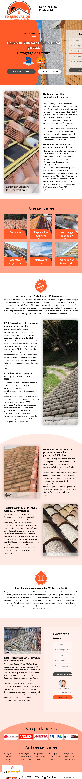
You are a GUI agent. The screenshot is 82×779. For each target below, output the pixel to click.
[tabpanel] (22, 678)
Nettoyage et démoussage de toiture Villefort (26, 756)
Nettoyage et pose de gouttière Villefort (56, 756)
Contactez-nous (49, 71)
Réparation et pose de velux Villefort (40, 756)
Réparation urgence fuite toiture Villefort (70, 756)
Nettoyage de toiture (33, 52)
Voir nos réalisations (21, 71)
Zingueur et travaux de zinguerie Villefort (10, 758)
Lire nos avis (12, 775)
